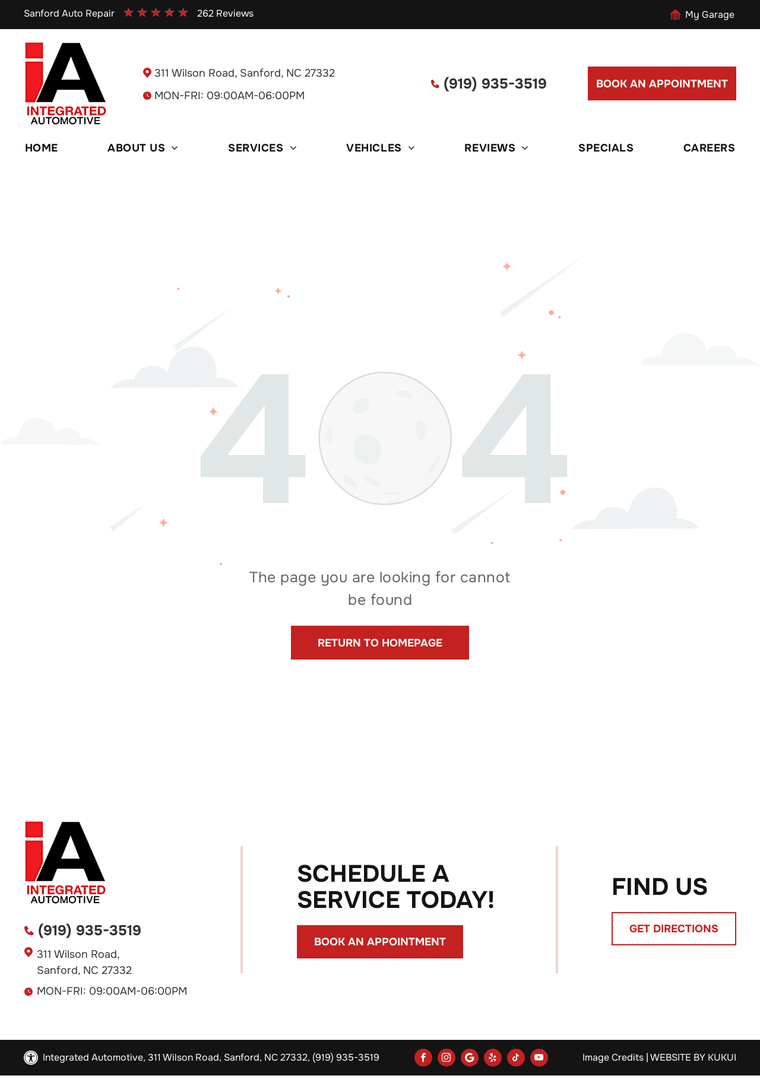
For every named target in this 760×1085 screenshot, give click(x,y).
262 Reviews (225, 13)
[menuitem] (41, 148)
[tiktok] (516, 1059)
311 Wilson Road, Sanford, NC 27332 (244, 73)
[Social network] (470, 1059)
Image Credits (613, 1057)
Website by (677, 1057)
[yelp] (493, 1059)
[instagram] (446, 1059)
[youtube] (539, 1059)
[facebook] (423, 1059)
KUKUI (722, 1057)
